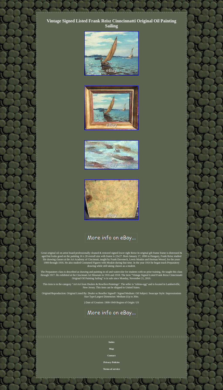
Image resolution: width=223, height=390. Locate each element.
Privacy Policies (111, 362)
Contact (111, 355)
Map (111, 348)
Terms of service (111, 369)
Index (112, 342)
